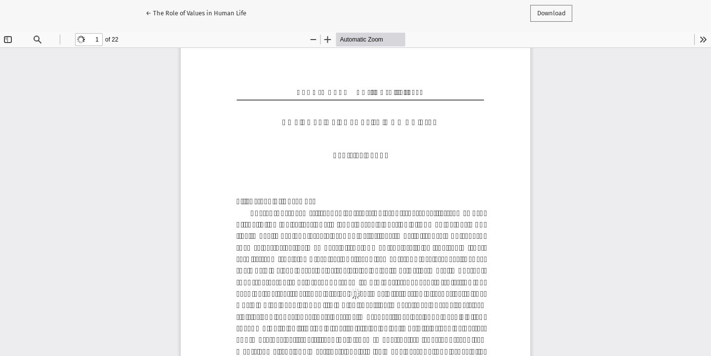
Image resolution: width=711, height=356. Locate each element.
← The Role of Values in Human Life (196, 12)
